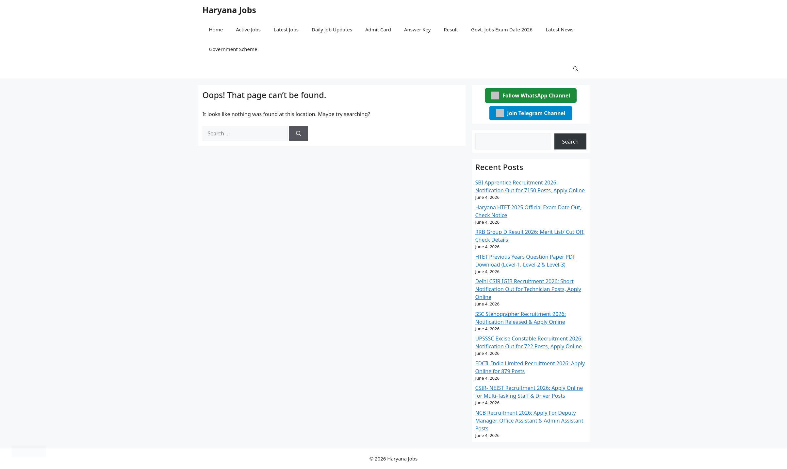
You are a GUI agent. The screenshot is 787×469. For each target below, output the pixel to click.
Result (451, 29)
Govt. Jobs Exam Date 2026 (502, 29)
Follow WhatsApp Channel (530, 95)
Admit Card (378, 29)
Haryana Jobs (229, 9)
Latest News (559, 29)
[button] (576, 68)
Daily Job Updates (332, 29)
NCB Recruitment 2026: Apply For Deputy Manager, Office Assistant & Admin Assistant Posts (529, 420)
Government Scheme (233, 49)
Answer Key (417, 29)
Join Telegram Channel (530, 113)
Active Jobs (248, 29)
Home (216, 29)
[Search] (298, 133)
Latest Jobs (286, 29)
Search (570, 141)
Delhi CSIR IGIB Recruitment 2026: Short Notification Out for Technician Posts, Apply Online (528, 289)
